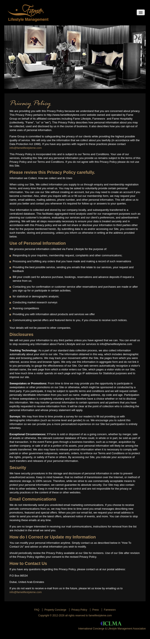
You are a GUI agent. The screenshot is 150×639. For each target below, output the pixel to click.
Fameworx (110, 609)
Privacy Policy (79, 609)
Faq (36, 609)
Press (95, 609)
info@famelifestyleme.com (25, 147)
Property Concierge (55, 609)
